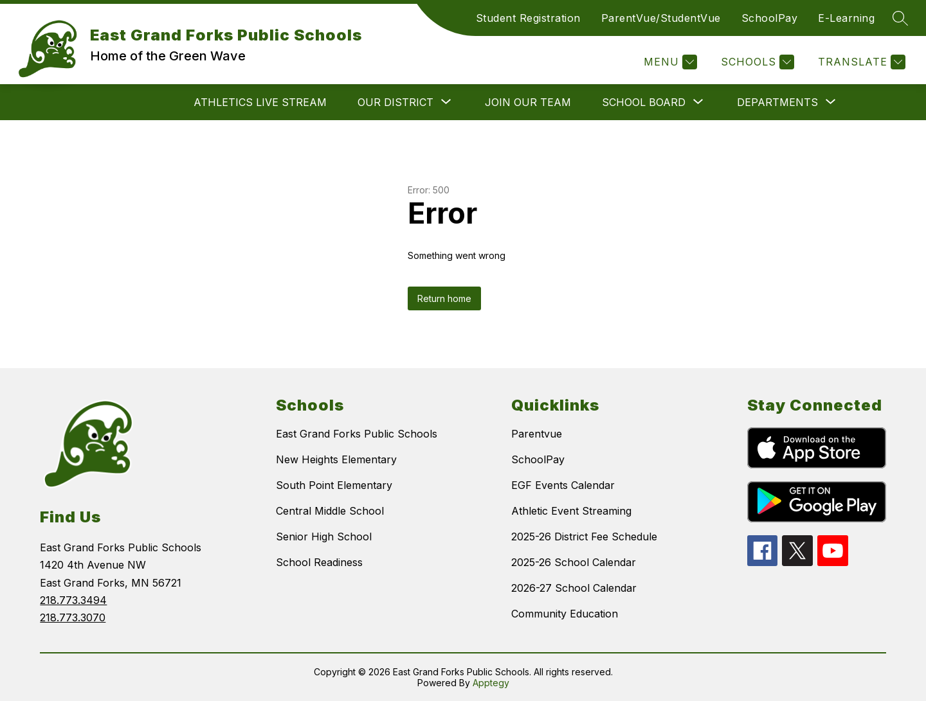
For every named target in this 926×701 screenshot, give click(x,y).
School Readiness (319, 562)
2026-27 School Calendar (574, 587)
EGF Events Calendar (563, 485)
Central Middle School (330, 510)
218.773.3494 (73, 600)
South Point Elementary (334, 485)
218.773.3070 (72, 617)
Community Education (564, 613)
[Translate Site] (860, 62)
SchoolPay (769, 18)
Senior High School (324, 536)
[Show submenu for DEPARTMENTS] (777, 102)
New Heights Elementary (336, 459)
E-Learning (846, 18)
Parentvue (536, 433)
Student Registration (528, 18)
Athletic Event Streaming (571, 510)
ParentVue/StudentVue (661, 18)
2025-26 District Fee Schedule (584, 536)
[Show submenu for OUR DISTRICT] (395, 102)
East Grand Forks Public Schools (356, 433)
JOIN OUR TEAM (528, 102)
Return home (444, 298)
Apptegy (491, 682)
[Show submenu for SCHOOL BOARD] (643, 102)
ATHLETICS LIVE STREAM (260, 102)
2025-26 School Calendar (573, 562)
